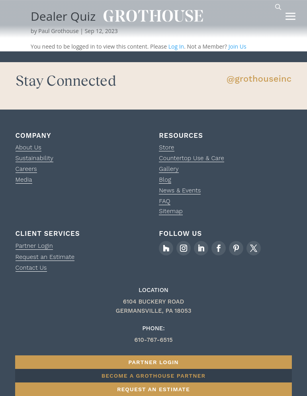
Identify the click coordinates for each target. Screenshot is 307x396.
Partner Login (34, 245)
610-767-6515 (153, 339)
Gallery (168, 169)
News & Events (180, 190)
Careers (26, 169)
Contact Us (31, 267)
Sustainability (34, 158)
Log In (176, 46)
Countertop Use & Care (191, 158)
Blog (165, 179)
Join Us (237, 46)
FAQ (164, 201)
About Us (28, 147)
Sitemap (170, 211)
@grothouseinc (259, 79)
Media (24, 179)
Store (166, 147)
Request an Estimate (45, 257)
